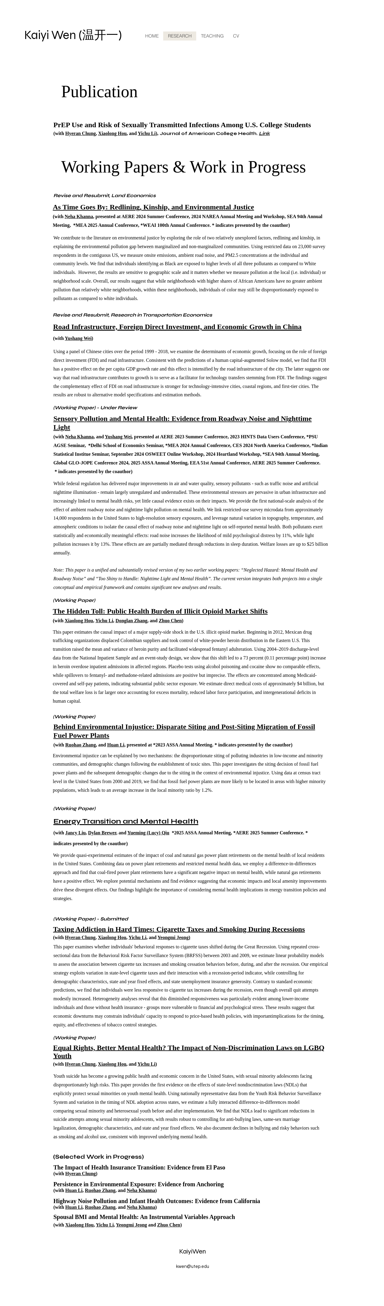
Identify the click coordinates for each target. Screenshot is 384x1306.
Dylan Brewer (102, 832)
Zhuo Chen (170, 620)
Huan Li (115, 744)
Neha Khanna (79, 216)
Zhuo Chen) (169, 1224)
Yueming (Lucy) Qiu (149, 832)
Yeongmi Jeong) (174, 937)
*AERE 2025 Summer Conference (268, 832)
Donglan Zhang (131, 620)
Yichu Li (146, 133)
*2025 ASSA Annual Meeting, (201, 832)
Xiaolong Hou (112, 133)
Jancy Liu (75, 832)
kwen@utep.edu (192, 1266)
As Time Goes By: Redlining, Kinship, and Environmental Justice (153, 207)
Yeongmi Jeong (131, 1224)
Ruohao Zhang (80, 744)
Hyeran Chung (80, 133)
